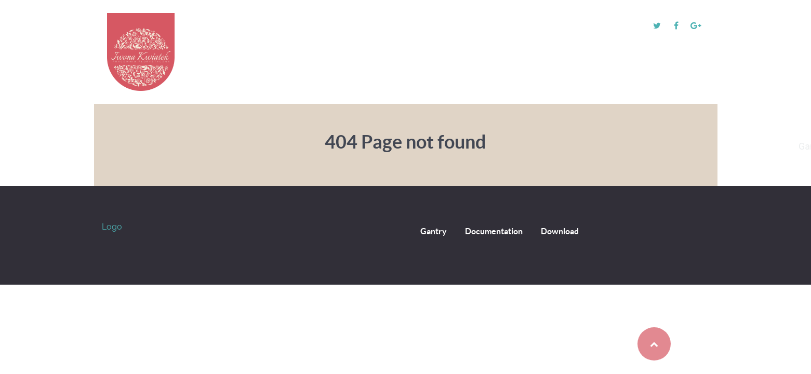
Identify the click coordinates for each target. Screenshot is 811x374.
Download (560, 231)
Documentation (494, 231)
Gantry (433, 231)
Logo (112, 227)
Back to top (632, 344)
